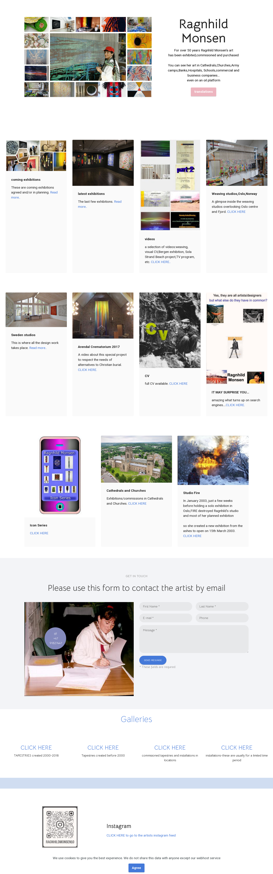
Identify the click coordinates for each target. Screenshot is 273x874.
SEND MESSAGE (153, 660)
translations (203, 92)
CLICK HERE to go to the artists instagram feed (141, 835)
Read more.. (38, 348)
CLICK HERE (236, 212)
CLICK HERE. (87, 370)
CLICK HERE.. (161, 262)
